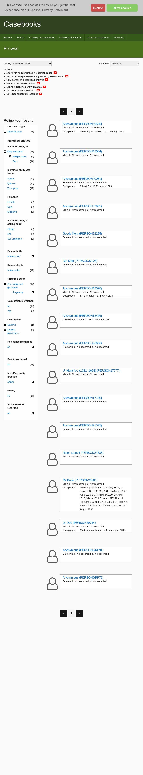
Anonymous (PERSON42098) (82, 288)
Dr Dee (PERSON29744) (79, 522)
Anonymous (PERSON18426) (82, 315)
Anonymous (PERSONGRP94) (83, 550)
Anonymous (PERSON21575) (82, 425)
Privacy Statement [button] (55, 10)
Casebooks (22, 24)
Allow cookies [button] (122, 7)
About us (119, 37)
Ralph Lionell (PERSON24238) (83, 452)
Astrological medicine (70, 37)
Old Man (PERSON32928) (80, 261)
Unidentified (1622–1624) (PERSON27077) (91, 370)
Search (20, 37)
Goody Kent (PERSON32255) (82, 233)
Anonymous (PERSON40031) (82, 178)
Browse (8, 37)
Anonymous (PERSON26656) (82, 343)
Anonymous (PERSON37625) (82, 206)
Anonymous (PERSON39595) (82, 124)
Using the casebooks (98, 37)
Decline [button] (98, 7)
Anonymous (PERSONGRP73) (83, 577)
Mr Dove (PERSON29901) (80, 480)
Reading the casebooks (42, 37)
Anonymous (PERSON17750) (82, 398)
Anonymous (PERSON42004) (82, 151)
